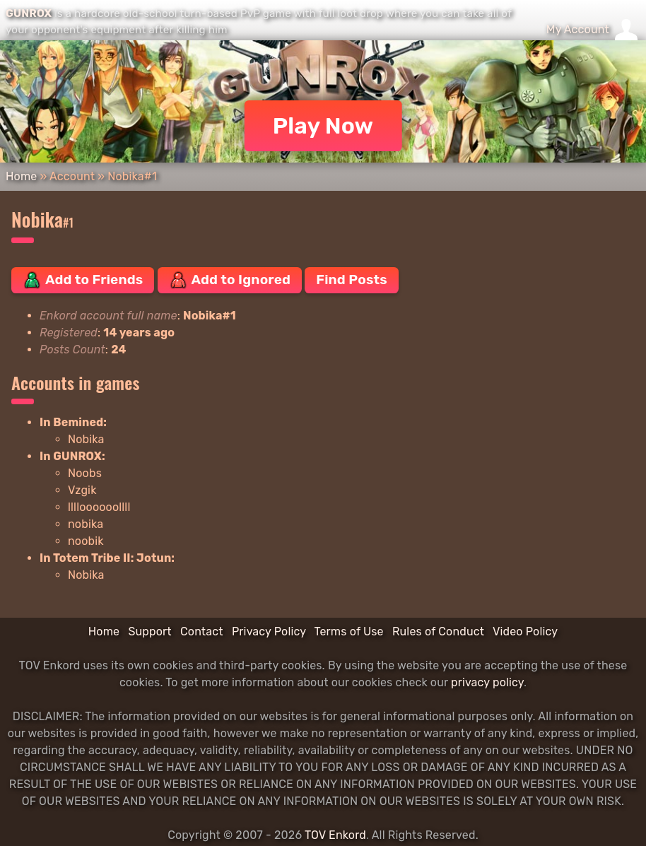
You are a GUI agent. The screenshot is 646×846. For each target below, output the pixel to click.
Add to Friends (83, 280)
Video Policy (525, 631)
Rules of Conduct (438, 631)
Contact (201, 631)
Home (21, 176)
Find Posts (351, 279)
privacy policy (487, 682)
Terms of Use (349, 631)
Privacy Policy (269, 631)
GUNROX (29, 13)
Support (149, 631)
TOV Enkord (335, 835)
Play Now (323, 125)
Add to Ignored (230, 280)
